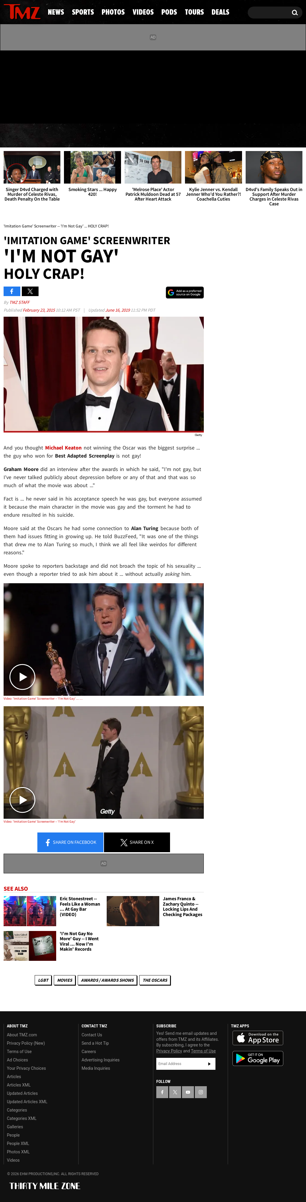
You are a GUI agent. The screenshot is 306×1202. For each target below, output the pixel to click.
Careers (89, 1051)
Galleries (15, 1126)
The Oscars (155, 980)
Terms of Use (19, 1051)
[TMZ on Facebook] (8, 86)
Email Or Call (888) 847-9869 (72, 112)
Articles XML (19, 1085)
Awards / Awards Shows (107, 980)
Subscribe (209, 1064)
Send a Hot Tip (95, 1043)
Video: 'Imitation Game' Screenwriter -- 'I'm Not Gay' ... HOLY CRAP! (44, 698)
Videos (156, 136)
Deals (279, 136)
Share (70, 842)
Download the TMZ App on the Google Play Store (257, 1058)
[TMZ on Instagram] (39, 85)
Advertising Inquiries (101, 1060)
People (13, 1135)
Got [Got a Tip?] (22, 111)
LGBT (43, 980)
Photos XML (18, 1151)
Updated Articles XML (27, 1101)
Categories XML (21, 1118)
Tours (238, 136)
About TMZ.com (22, 1034)
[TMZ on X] (17, 86)
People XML (18, 1143)
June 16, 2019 (118, 310)
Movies (64, 980)
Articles (14, 1076)
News (18, 136)
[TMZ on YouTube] (188, 1092)
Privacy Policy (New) (26, 1043)
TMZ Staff (19, 302)
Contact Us (92, 1034)
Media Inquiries (96, 1068)
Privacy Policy (169, 1051)
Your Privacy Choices (26, 1068)
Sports (61, 136)
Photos (109, 136)
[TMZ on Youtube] (28, 85)
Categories (17, 1110)
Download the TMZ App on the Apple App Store (257, 1038)
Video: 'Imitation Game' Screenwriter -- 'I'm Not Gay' (40, 821)
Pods (197, 136)
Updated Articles (22, 1093)
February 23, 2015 (39, 310)
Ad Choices (17, 1060)
